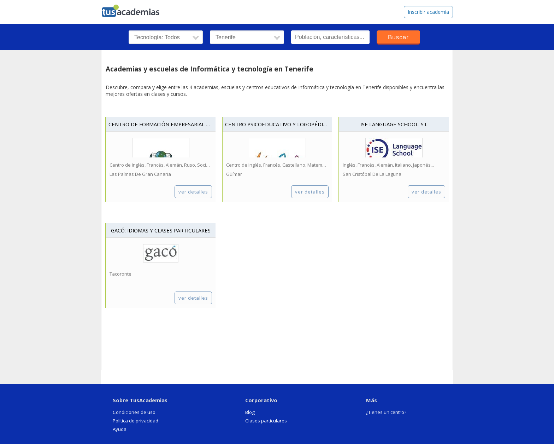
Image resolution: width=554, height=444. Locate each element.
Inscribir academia (428, 11)
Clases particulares (266, 420)
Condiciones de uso (134, 412)
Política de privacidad (135, 420)
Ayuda (119, 429)
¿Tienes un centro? (386, 412)
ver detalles (193, 192)
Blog (250, 412)
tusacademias (135, 9)
